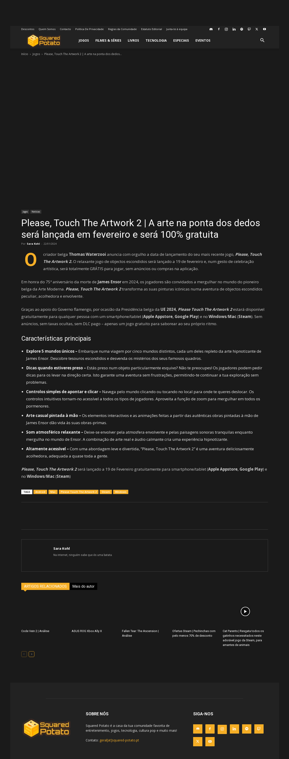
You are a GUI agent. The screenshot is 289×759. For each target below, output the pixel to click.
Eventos (202, 40)
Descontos (27, 29)
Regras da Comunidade (122, 29)
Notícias (36, 211)
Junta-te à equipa (176, 29)
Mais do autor (83, 586)
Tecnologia (156, 40)
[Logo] (44, 40)
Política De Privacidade (89, 29)
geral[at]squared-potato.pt (119, 740)
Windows (120, 492)
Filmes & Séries (108, 40)
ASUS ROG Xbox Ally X (87, 631)
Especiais (181, 40)
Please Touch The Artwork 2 (79, 492)
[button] (262, 41)
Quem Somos (47, 29)
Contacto (65, 29)
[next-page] (31, 654)
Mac (53, 492)
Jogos (84, 40)
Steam (106, 492)
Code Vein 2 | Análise (35, 631)
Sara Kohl (33, 243)
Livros (133, 40)
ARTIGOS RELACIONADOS (45, 586)
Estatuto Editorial (151, 29)
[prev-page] (24, 654)
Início (24, 54)
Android (40, 492)
